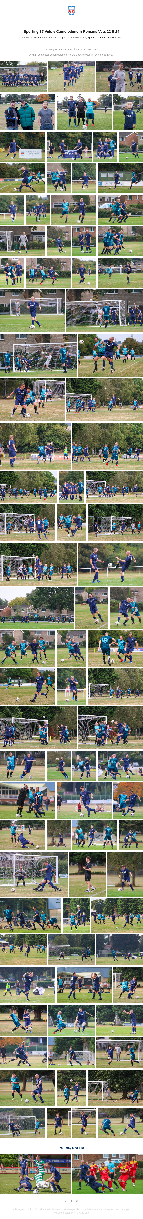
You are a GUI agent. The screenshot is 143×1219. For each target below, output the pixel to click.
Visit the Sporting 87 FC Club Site (71, 1212)
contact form (96, 1209)
